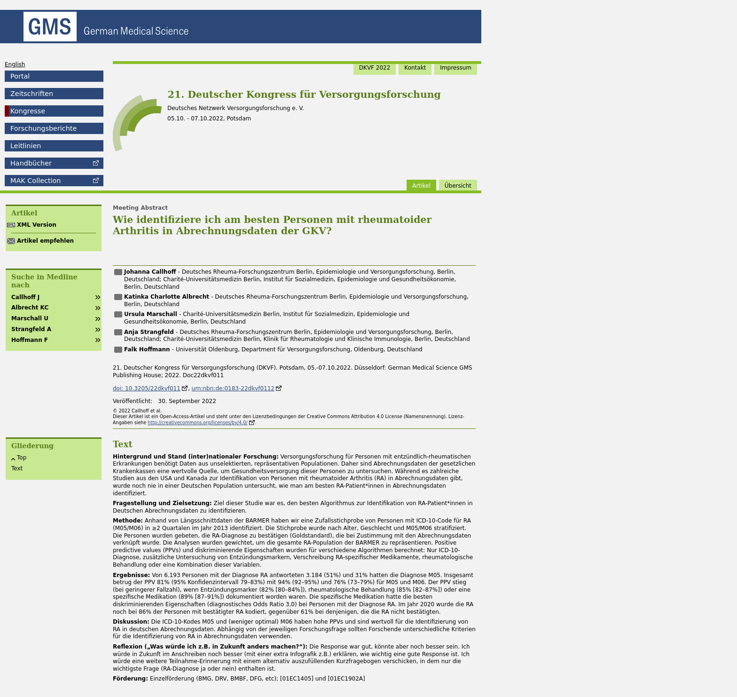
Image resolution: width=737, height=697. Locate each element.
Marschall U (29, 318)
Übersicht (458, 185)
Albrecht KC (29, 307)
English (15, 64)
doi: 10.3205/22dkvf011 (146, 388)
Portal (20, 76)
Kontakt (415, 67)
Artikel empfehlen (45, 241)
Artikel (421, 185)
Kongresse (27, 111)
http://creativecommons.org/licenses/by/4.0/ (197, 422)
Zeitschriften (31, 93)
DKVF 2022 (375, 67)
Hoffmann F (29, 340)
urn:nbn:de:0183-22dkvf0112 (233, 388)
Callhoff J (25, 297)
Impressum (455, 67)
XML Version (36, 225)
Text (17, 468)
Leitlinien (25, 146)
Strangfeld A (31, 329)
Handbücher (31, 163)
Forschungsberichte (43, 128)
